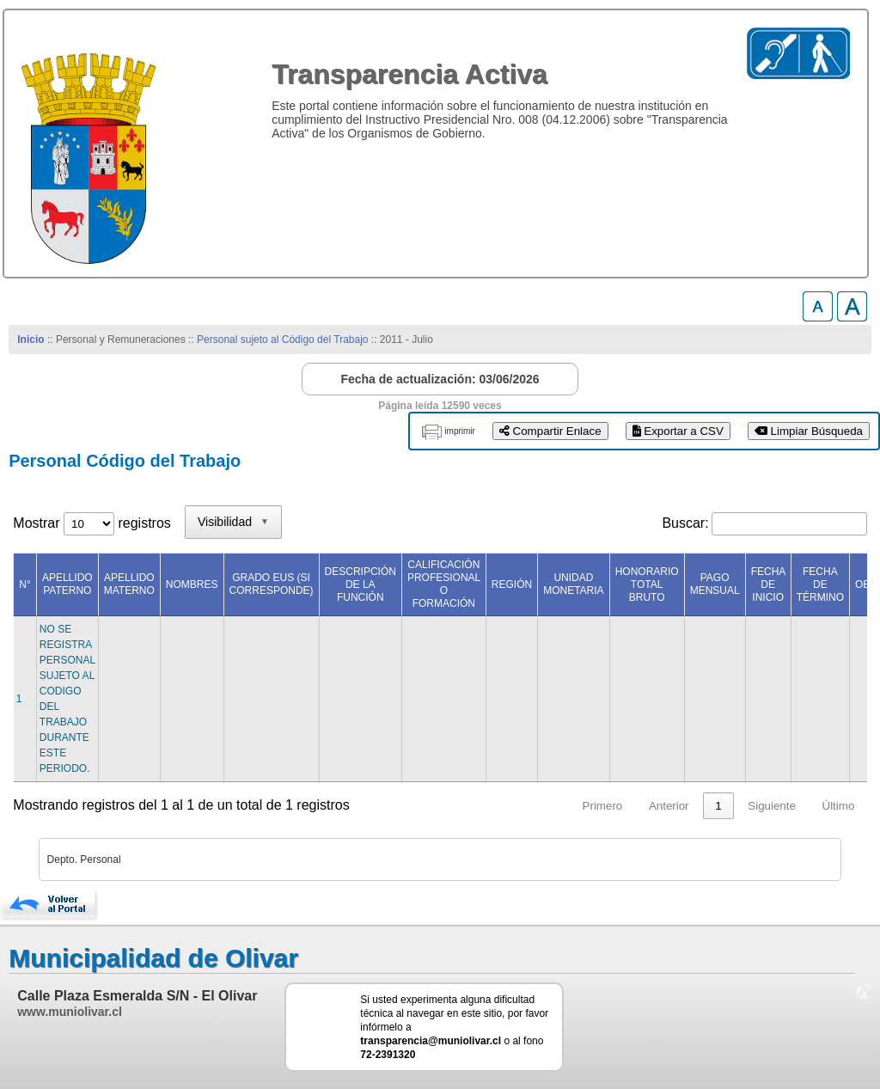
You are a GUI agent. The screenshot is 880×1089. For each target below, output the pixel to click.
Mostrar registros (91, 523)
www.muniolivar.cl (69, 1012)
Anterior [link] (669, 805)
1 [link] (718, 805)
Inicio (30, 339)
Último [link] (838, 805)
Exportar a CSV (678, 431)
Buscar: (685, 523)
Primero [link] (603, 805)
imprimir (459, 431)
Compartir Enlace (550, 431)
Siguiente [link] (772, 805)
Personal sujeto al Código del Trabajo (282, 339)
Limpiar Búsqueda (809, 431)
